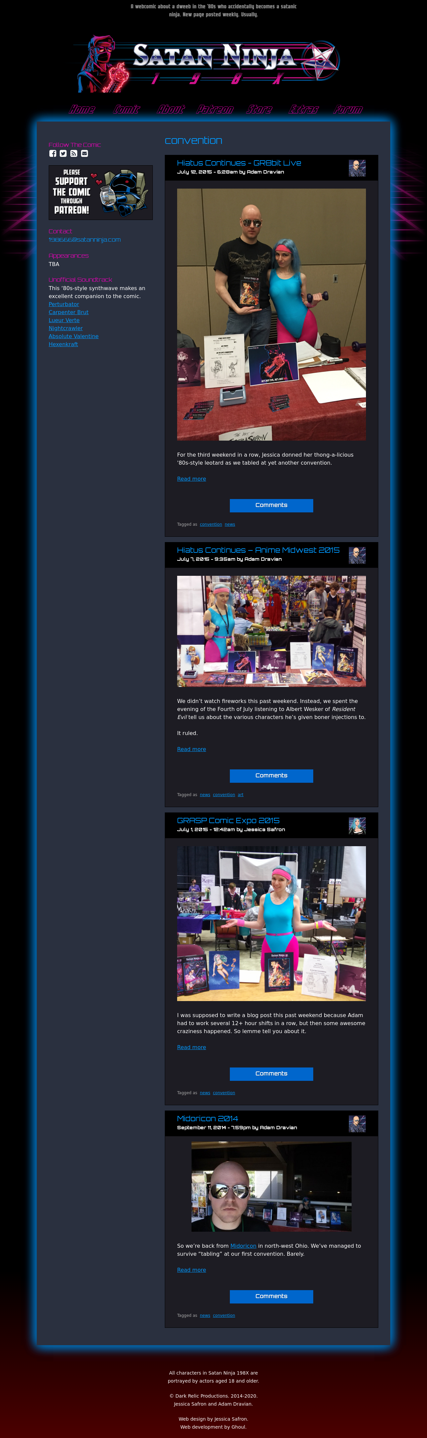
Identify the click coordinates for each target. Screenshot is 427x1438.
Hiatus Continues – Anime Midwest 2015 (258, 551)
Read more (191, 479)
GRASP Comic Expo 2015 (228, 821)
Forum (347, 109)
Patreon (213, 109)
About (169, 109)
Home (80, 109)
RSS (74, 154)
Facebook (53, 154)
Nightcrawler (66, 328)
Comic (124, 109)
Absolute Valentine (74, 336)
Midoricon (244, 1246)
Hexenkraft (63, 344)
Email (85, 154)
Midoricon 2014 (207, 1119)
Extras (302, 109)
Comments (272, 505)
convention (211, 524)
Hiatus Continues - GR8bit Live (239, 164)
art (241, 794)
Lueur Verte (64, 320)
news (230, 524)
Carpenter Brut (68, 312)
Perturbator (64, 304)
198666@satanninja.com (85, 240)
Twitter (63, 154)
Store (258, 109)
